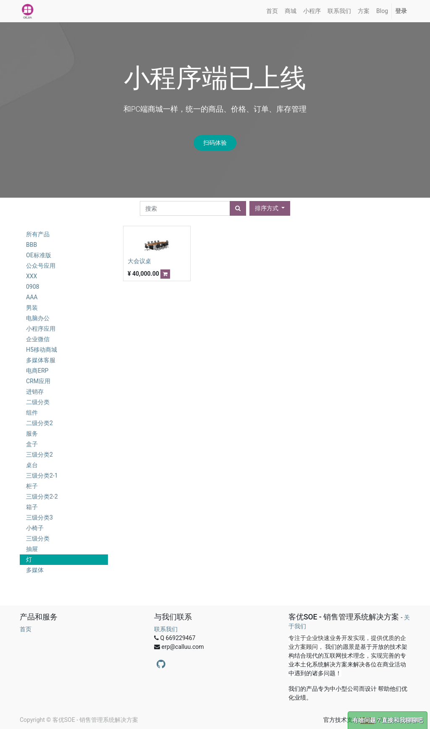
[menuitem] (272, 11)
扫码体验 (215, 142)
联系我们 (166, 629)
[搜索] (238, 208)
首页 (25, 629)
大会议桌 (139, 261)
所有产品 (38, 234)
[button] (269, 208)
